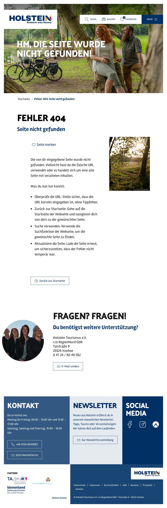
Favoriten (128, 19)
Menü (150, 19)
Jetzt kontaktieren (24, 455)
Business (135, 485)
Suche (93, 19)
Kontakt (79, 489)
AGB (125, 485)
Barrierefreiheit (111, 485)
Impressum (95, 485)
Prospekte (147, 485)
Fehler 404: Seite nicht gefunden (54, 99)
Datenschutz (79, 485)
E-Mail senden (68, 366)
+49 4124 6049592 (24, 444)
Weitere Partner (59, 497)
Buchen (108, 19)
